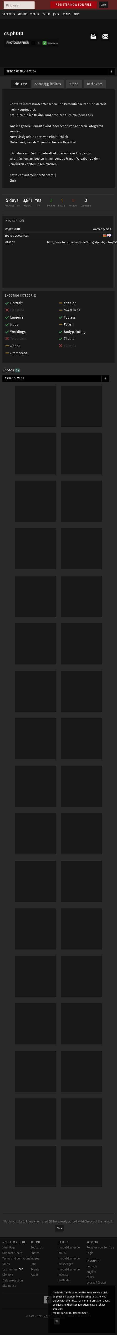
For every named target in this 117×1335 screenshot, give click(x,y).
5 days (12, 203)
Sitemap (7, 1275)
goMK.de (64, 1280)
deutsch (91, 1266)
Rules (6, 1264)
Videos (34, 14)
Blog (76, 14)
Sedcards (9, 14)
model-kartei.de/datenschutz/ (70, 1312)
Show (59, 1228)
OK (57, 1321)
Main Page (8, 1247)
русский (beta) (96, 1282)
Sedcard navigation (21, 71)
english (91, 1272)
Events (66, 14)
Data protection (12, 1280)
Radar (34, 1274)
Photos (22, 14)
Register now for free (74, 4)
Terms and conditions (16, 1258)
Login (103, 4)
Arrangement (14, 378)
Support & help (12, 1253)
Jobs (56, 14)
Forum (46, 14)
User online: (12, 1269)
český (90, 1277)
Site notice (9, 1285)
